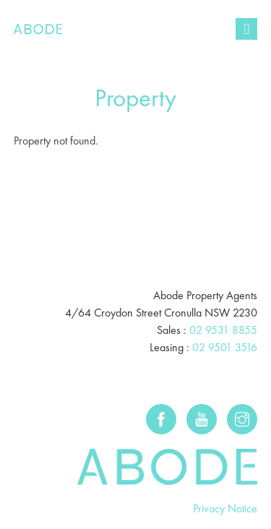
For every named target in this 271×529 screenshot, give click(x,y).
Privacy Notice (225, 508)
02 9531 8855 (223, 329)
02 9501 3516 (224, 347)
